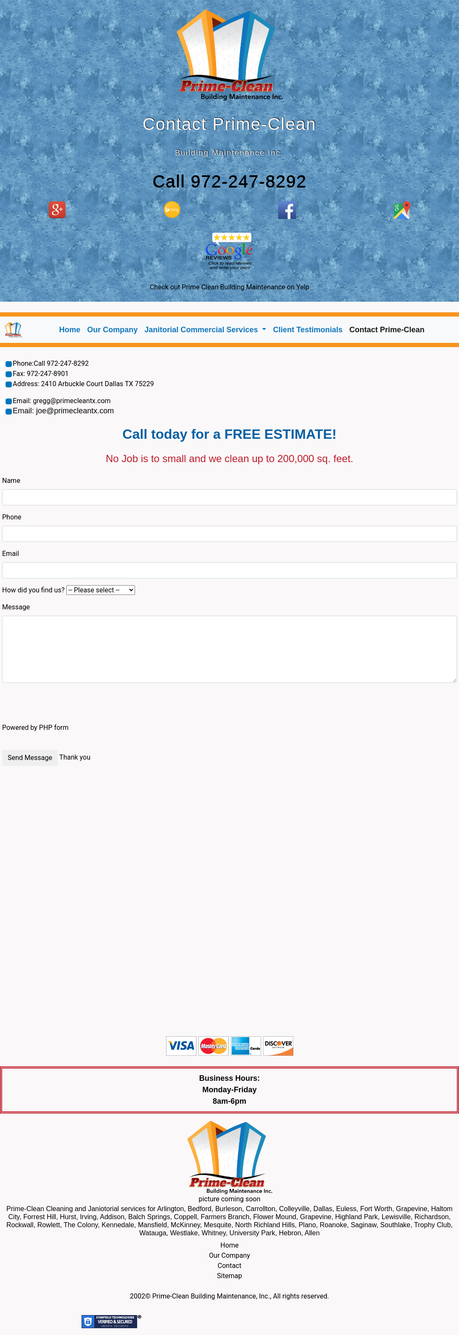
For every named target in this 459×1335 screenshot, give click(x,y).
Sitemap (229, 1276)
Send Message (30, 758)
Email (10, 554)
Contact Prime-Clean (387, 329)
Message (16, 607)
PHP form (54, 728)
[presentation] (66, 706)
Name (11, 481)
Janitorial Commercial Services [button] (202, 329)
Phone (11, 517)
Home (71, 329)
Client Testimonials (308, 329)
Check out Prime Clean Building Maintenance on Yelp (229, 287)
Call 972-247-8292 (229, 181)
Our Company (112, 329)
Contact (230, 1266)
